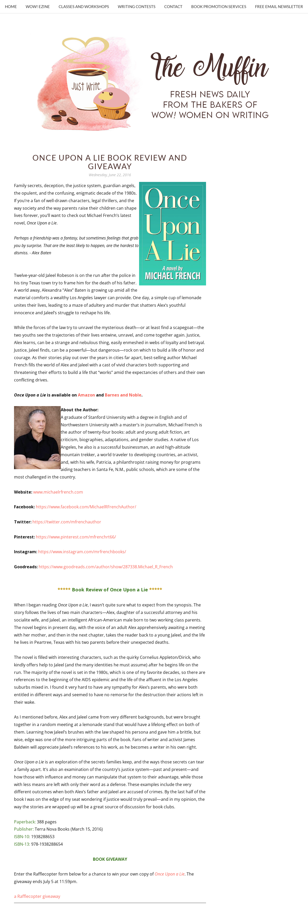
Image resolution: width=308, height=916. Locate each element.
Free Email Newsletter (279, 6)
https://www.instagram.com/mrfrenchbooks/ (82, 552)
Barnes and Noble (123, 395)
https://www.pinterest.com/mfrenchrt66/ (76, 537)
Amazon (87, 395)
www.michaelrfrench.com (58, 492)
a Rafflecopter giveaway (37, 896)
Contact (173, 6)
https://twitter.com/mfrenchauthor (66, 522)
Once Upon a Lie (169, 874)
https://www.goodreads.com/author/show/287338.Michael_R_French (106, 567)
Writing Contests (136, 6)
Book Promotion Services (218, 6)
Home (11, 6)
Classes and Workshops (84, 6)
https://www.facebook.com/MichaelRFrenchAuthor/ (86, 507)
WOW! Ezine (38, 6)
